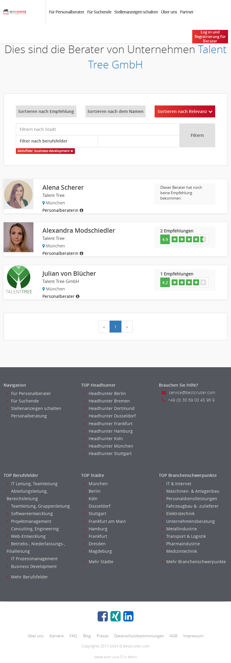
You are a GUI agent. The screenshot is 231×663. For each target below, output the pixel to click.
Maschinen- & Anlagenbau (190, 491)
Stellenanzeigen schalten (136, 12)
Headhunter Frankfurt (108, 423)
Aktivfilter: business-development (45, 151)
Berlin (92, 491)
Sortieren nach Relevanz (185, 111)
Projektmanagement (29, 521)
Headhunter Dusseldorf (110, 416)
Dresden (95, 543)
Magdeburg (98, 551)
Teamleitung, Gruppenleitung (38, 506)
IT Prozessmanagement (32, 558)
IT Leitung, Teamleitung (32, 483)
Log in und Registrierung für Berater (210, 36)
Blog (87, 635)
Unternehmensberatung (188, 521)
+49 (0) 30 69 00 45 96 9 (188, 400)
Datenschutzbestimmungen (139, 635)
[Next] (127, 327)
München (96, 483)
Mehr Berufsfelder (27, 577)
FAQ (73, 635)
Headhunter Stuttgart (108, 453)
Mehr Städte (98, 561)
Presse (102, 635)
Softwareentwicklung (30, 513)
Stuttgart (95, 513)
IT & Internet (176, 483)
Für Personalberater (66, 12)
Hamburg (95, 529)
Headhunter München (108, 446)
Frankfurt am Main (105, 521)
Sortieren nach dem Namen (115, 111)
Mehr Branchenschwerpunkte (194, 561)
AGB (173, 635)
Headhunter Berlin (105, 393)
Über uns (169, 12)
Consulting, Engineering (33, 529)
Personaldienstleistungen (189, 498)
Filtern (197, 135)
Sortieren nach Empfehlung (46, 111)
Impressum (193, 635)
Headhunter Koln (103, 438)
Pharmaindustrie (181, 543)
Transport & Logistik (184, 536)
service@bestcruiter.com (188, 392)
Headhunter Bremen (107, 401)
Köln (91, 498)
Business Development (32, 566)
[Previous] (104, 327)
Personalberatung (27, 416)
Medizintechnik (179, 551)
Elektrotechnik (178, 513)
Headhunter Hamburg (108, 431)
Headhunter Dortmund (109, 408)
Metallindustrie (179, 529)
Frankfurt (95, 536)
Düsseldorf (97, 506)
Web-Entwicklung (26, 536)
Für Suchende (99, 12)
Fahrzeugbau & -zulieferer (190, 506)
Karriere (57, 635)
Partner (186, 12)
